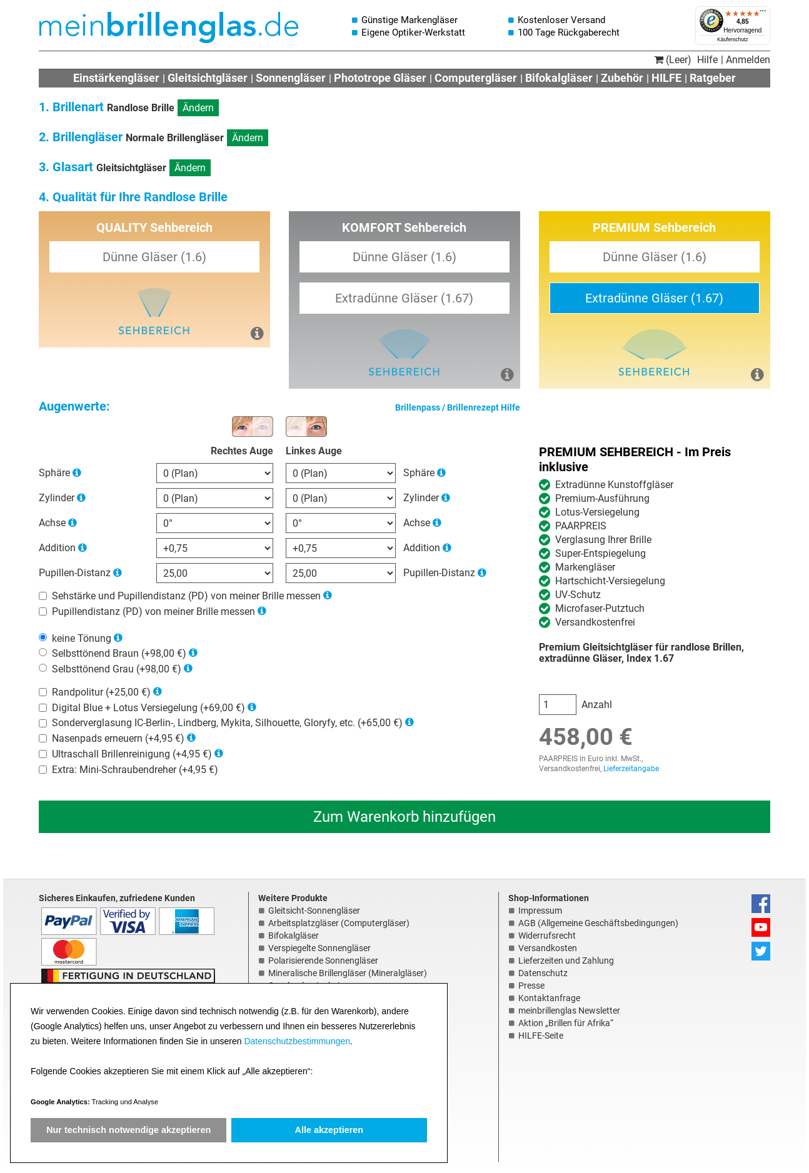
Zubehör (622, 77)
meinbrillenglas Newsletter (569, 1011)
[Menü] (762, 13)
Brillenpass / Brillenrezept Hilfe (457, 407)
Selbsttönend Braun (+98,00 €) (119, 653)
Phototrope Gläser (380, 77)
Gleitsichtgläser (208, 77)
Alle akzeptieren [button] (329, 1130)
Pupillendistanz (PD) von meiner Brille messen (153, 611)
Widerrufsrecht (547, 936)
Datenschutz (543, 973)
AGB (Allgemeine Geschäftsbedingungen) (598, 923)
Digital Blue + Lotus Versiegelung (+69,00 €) (148, 707)
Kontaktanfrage (549, 998)
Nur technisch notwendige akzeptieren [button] (128, 1130)
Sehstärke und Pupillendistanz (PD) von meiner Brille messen (186, 596)
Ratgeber (713, 77)
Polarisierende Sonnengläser (323, 961)
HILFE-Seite (540, 1036)
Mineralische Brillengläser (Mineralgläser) (347, 973)
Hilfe (707, 60)
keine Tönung (81, 638)
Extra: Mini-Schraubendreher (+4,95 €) (135, 769)
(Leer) (672, 60)
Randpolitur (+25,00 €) (101, 692)
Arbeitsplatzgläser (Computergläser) (339, 923)
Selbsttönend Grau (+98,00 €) (116, 669)
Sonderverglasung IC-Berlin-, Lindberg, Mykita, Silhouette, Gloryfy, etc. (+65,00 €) (227, 723)
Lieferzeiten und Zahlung (566, 961)
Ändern (198, 108)
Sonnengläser (291, 77)
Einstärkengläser (116, 77)
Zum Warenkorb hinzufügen (404, 817)
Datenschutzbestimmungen (297, 1041)
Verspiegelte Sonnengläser (319, 948)
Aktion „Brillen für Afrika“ (565, 1023)
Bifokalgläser (559, 77)
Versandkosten (547, 948)
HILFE (666, 77)
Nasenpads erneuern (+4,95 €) (118, 738)
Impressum (540, 911)
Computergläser (476, 77)
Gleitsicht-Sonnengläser (314, 911)
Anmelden (748, 60)
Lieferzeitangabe (631, 768)
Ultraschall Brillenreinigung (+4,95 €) (132, 754)
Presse (531, 986)
